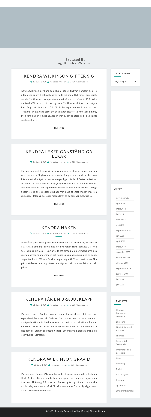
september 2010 (123, 230)
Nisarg (101, 411)
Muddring (120, 363)
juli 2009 (120, 279)
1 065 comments (79, 162)
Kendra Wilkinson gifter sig (59, 75)
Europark (120, 321)
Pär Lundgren (122, 374)
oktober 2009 (122, 262)
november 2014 (123, 197)
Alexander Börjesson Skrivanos (120, 313)
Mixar (118, 358)
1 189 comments (79, 233)
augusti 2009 (122, 273)
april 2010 (120, 241)
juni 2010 (120, 235)
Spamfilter (121, 385)
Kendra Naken (59, 227)
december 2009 (123, 252)
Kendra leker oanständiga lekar (59, 154)
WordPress (82, 411)
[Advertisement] (125, 135)
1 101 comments (79, 305)
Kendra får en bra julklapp (59, 299)
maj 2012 (120, 225)
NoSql (119, 369)
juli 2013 (120, 214)
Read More (59, 128)
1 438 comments (79, 82)
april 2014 (120, 203)
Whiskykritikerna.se (125, 390)
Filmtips (120, 335)
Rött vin (120, 379)
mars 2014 (121, 208)
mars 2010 (121, 246)
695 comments (79, 365)
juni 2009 (120, 284)
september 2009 (123, 268)
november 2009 (123, 257)
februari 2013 (122, 219)
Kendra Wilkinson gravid (58, 359)
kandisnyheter (58, 82)
